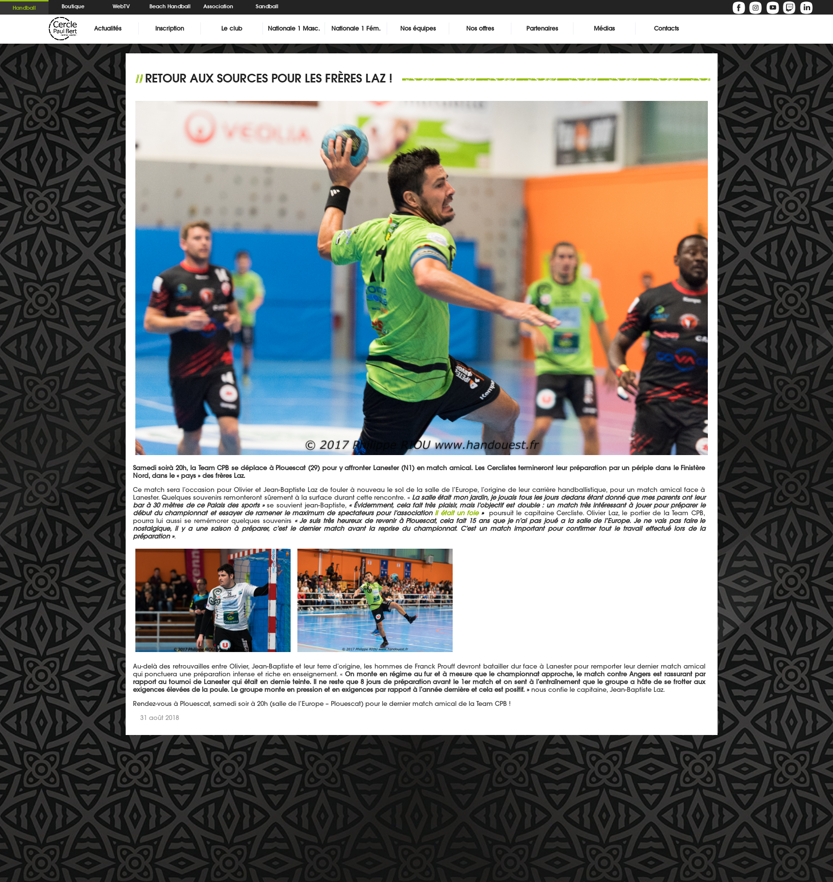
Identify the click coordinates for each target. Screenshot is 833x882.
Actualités (107, 28)
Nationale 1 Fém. (355, 28)
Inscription (169, 28)
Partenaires (542, 28)
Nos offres (480, 28)
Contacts (666, 28)
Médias (604, 28)
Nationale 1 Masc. (294, 28)
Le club (231, 28)
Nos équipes (418, 28)
